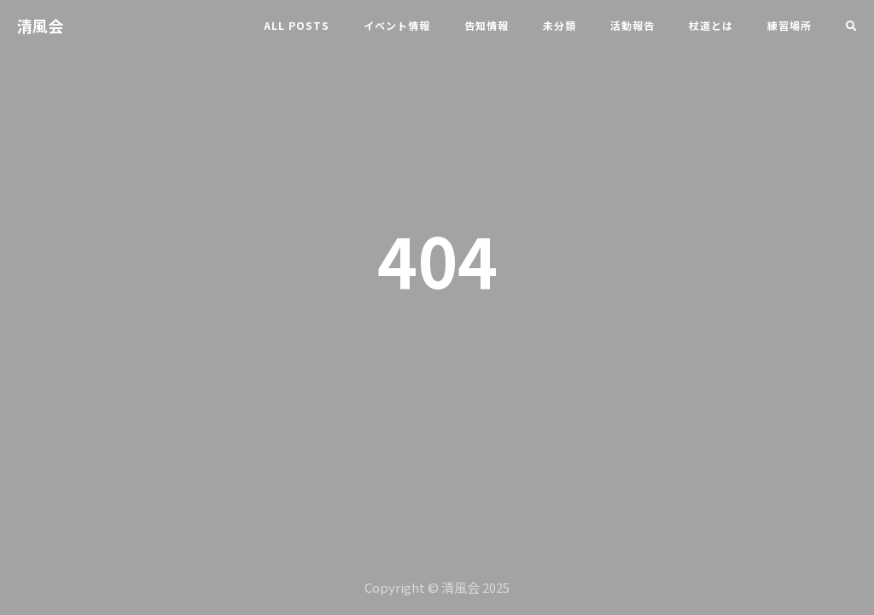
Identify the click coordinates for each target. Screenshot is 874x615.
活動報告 (632, 25)
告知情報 (486, 25)
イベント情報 (397, 25)
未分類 (559, 25)
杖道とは (711, 25)
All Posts (296, 25)
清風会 (40, 26)
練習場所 (789, 25)
